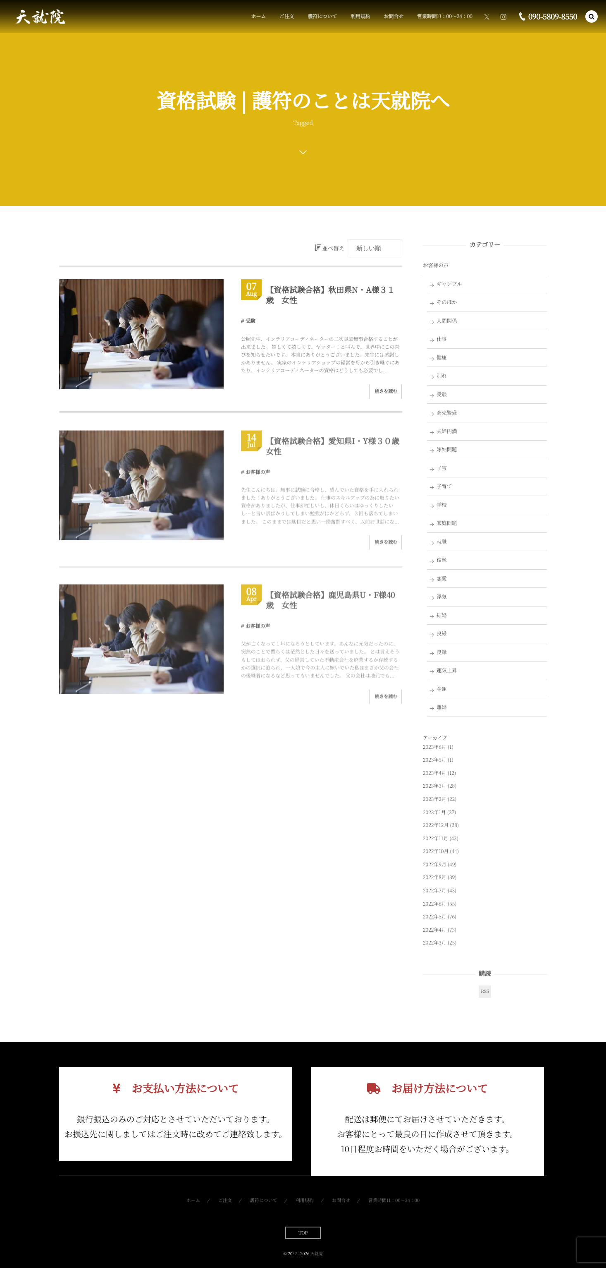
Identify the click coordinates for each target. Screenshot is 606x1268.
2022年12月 (436, 825)
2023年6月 (434, 746)
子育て (444, 486)
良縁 (442, 633)
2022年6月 (434, 903)
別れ (442, 375)
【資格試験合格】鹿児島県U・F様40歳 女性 (330, 603)
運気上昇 (447, 670)
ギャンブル (449, 284)
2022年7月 (434, 890)
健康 (442, 357)
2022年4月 (434, 929)
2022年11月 (435, 838)
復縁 (442, 559)
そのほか (447, 302)
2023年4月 (434, 773)
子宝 (442, 468)
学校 (442, 504)
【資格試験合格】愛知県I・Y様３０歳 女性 (336, 449)
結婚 (442, 615)
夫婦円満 (447, 431)
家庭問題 (447, 523)
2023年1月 (434, 812)
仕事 (442, 339)
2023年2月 (434, 799)
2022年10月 (436, 851)
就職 (442, 541)
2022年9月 (434, 864)
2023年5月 (434, 759)
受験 (250, 320)
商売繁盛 (447, 412)
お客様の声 (258, 475)
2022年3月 (434, 942)
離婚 (442, 707)
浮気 (442, 596)
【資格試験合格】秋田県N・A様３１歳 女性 (330, 295)
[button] (591, 16)
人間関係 (447, 320)
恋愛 (442, 578)
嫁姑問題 (447, 449)
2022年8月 (434, 877)
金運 (442, 689)
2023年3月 (434, 785)
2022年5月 (434, 916)
